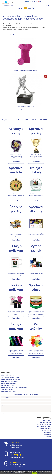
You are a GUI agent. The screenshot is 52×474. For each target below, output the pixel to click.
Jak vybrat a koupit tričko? (8, 383)
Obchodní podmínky (45, 422)
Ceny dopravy (47, 432)
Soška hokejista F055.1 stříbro (25, 106)
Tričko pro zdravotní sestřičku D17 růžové (25, 70)
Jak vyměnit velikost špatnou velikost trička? (14, 387)
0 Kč (29, 8)
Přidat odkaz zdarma (7, 389)
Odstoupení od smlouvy (44, 424)
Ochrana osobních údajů (44, 426)
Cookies (48, 436)
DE (34, 1)
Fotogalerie (47, 434)
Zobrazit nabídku (16, 162)
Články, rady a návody (7, 375)
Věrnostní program (45, 428)
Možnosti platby (46, 430)
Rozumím (35, 472)
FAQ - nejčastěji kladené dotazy (10, 377)
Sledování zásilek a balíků (8, 391)
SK (32, 1)
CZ (30, 1)
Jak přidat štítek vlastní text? (9, 381)
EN (36, 1)
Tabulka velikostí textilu (8, 385)
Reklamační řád (46, 420)
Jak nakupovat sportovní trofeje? (10, 379)
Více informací (27, 472)
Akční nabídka (13, 35)
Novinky (5, 35)
